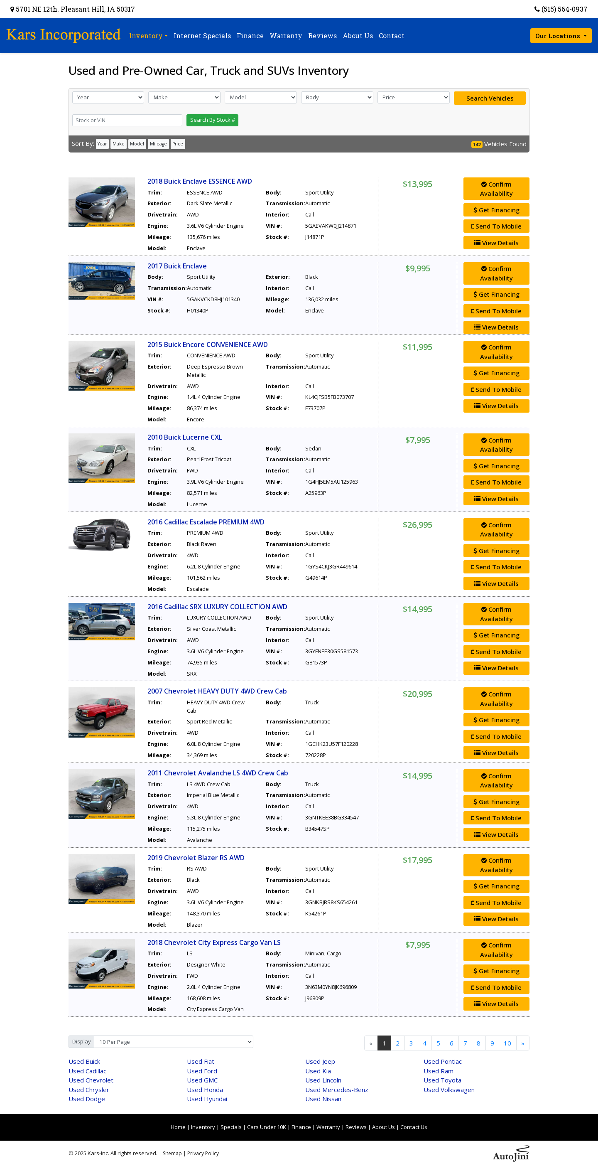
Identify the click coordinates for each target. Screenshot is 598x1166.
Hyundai (207, 1099)
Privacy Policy (203, 1153)
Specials (231, 1127)
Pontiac (443, 1061)
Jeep (320, 1061)
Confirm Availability (496, 189)
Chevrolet (91, 1080)
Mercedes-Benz (336, 1089)
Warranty (328, 1127)
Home (178, 1127)
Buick (84, 1061)
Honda (205, 1089)
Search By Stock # (212, 119)
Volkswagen (449, 1089)
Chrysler (89, 1089)
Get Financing (496, 210)
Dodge (87, 1099)
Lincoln (323, 1080)
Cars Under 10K (266, 1127)
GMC (202, 1080)
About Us (383, 1127)
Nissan (323, 1099)
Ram (438, 1071)
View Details (496, 243)
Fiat (200, 1061)
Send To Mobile (496, 226)
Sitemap (172, 1153)
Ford (202, 1071)
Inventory (203, 1127)
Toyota (442, 1080)
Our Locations (558, 36)
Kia (318, 1071)
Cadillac (87, 1071)
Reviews (356, 1127)
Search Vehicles (490, 98)
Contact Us (413, 1127)
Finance (301, 1127)
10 (507, 1043)
